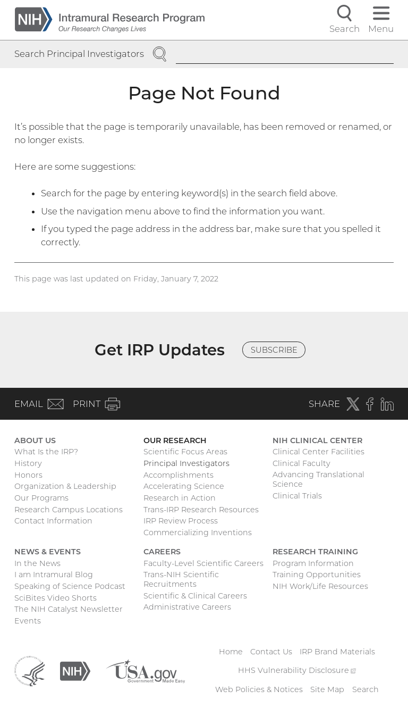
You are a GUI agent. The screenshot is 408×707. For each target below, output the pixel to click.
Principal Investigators (186, 463)
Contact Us (271, 651)
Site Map (327, 689)
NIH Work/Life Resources (320, 586)
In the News (37, 563)
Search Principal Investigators (79, 53)
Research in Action (179, 498)
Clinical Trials (297, 496)
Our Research (175, 440)
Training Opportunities (317, 574)
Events (27, 621)
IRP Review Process (180, 521)
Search (365, 689)
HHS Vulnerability (297, 670)
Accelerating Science (183, 486)
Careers (162, 551)
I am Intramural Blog (53, 574)
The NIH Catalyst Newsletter (68, 609)
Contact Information (53, 521)
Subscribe (274, 350)
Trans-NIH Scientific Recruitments (181, 579)
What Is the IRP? (46, 451)
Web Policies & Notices (259, 689)
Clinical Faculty (301, 463)
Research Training (315, 551)
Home (231, 651)
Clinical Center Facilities (318, 451)
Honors (28, 475)
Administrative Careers (187, 607)
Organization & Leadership (65, 486)
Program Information (313, 563)
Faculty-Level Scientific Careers (203, 563)
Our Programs (41, 498)
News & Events (47, 551)
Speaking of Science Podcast (69, 586)
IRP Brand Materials (337, 651)
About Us (35, 440)
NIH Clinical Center (317, 440)
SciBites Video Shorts (55, 598)
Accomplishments (178, 475)
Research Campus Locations (68, 509)
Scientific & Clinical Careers (195, 596)
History (28, 463)
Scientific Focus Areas (185, 451)
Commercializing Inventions (197, 532)
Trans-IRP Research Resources (201, 509)
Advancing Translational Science (318, 479)
